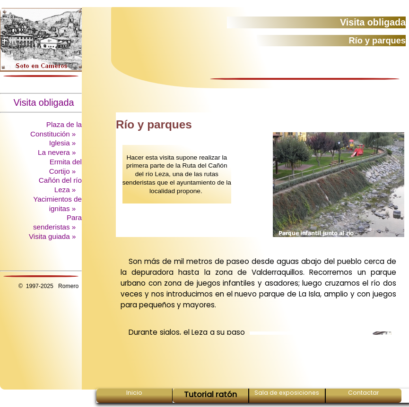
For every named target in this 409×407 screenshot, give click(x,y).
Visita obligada (47, 102)
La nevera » (58, 152)
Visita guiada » (53, 236)
